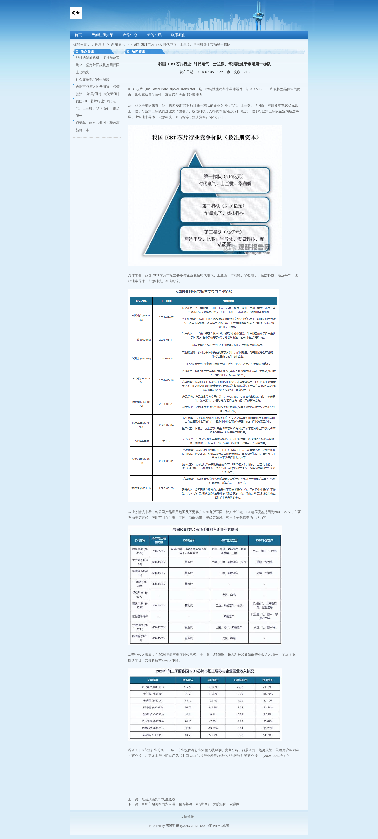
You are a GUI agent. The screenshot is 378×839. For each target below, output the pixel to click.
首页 (78, 35)
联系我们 (178, 35)
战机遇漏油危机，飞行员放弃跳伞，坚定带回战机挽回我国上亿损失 (98, 65)
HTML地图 (221, 826)
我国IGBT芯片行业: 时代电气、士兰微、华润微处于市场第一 (98, 108)
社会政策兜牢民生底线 (92, 79)
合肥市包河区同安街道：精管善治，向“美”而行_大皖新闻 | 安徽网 (191, 804)
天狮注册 (98, 44)
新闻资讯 (154, 35)
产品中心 (130, 35)
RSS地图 (205, 826)
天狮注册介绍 (102, 35)
